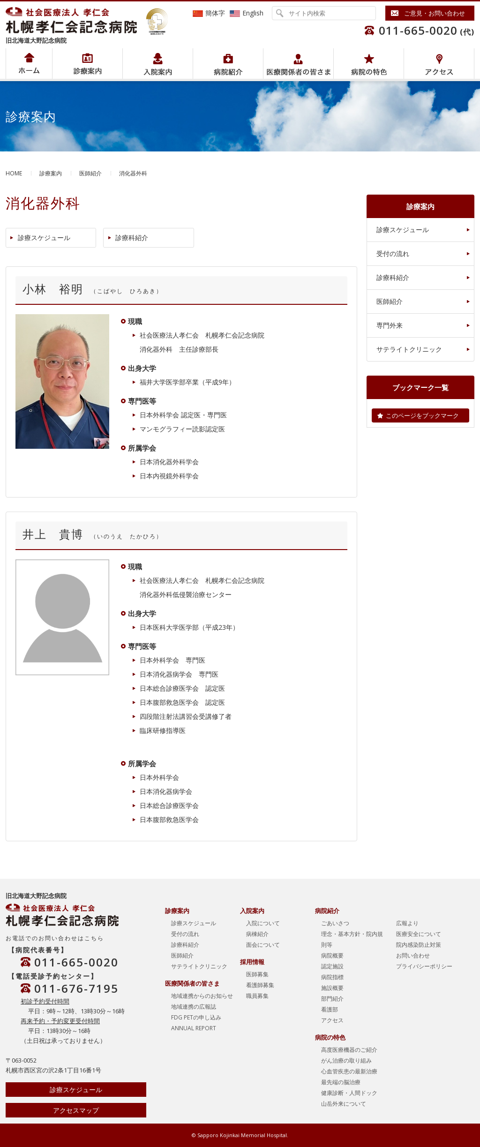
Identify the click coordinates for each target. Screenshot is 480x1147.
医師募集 (257, 974)
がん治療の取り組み (346, 1060)
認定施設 (332, 966)
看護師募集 (260, 985)
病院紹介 (87, 63)
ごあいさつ (335, 923)
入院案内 (158, 63)
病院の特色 (369, 63)
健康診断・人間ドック (349, 1093)
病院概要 (332, 955)
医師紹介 (90, 173)
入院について (263, 923)
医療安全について (418, 934)
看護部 (329, 1009)
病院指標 (332, 977)
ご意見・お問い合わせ (434, 13)
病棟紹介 (257, 934)
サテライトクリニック (409, 349)
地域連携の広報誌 (193, 1007)
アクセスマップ (76, 1110)
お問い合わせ (413, 955)
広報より (407, 923)
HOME (14, 173)
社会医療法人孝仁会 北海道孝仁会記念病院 (76, 20)
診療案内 (50, 173)
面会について (263, 945)
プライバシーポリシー (424, 966)
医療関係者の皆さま (298, 63)
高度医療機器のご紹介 (349, 1050)
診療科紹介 (131, 237)
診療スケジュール (44, 237)
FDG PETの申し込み (196, 1017)
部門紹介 (332, 999)
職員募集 (257, 996)
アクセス (439, 63)
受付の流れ (392, 253)
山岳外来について (343, 1104)
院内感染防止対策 (418, 945)
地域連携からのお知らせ (202, 996)
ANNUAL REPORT (193, 1028)
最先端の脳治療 (340, 1082)
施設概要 (332, 988)
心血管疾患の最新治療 (349, 1071)
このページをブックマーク (422, 415)
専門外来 (389, 325)
